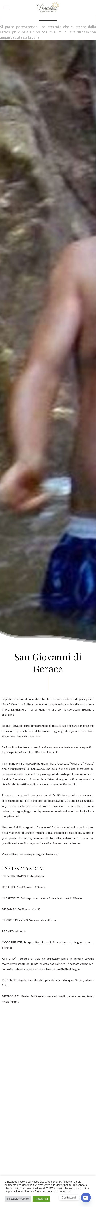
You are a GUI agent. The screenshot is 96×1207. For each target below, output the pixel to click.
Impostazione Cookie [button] (18, 1198)
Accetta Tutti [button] (41, 1198)
